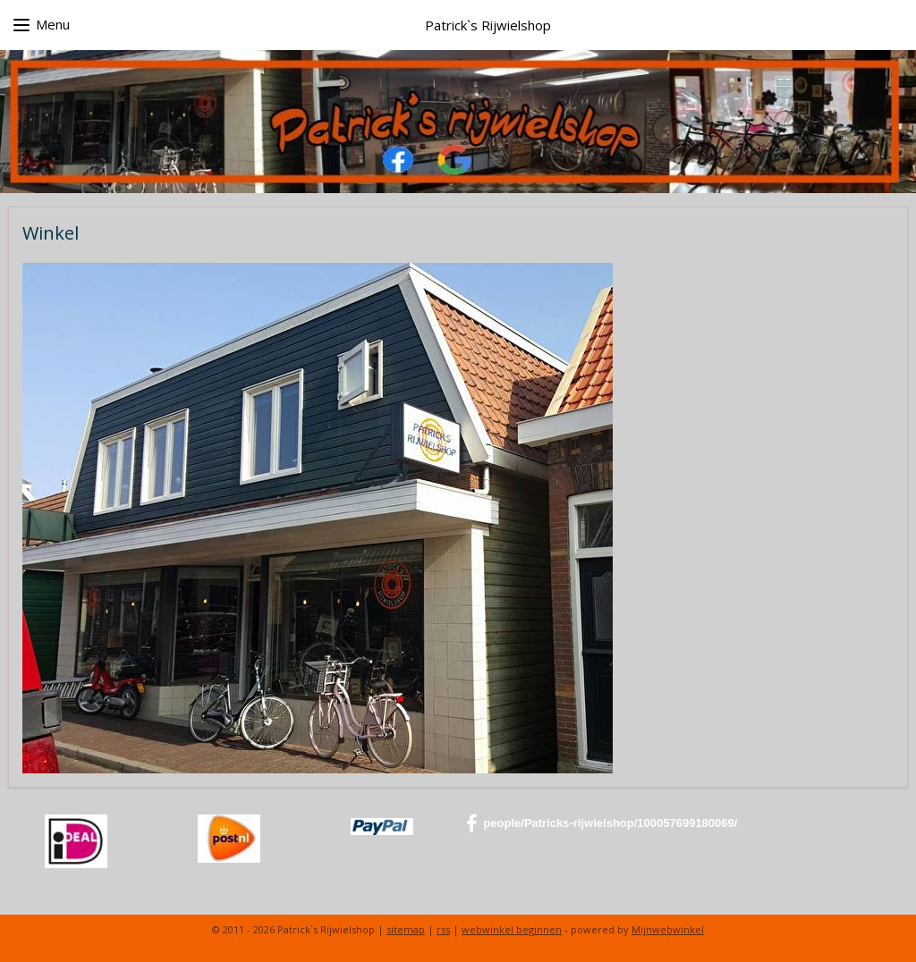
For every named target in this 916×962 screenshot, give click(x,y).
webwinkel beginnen (512, 929)
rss (443, 929)
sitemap (405, 929)
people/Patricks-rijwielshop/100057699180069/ (601, 823)
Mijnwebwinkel (668, 929)
